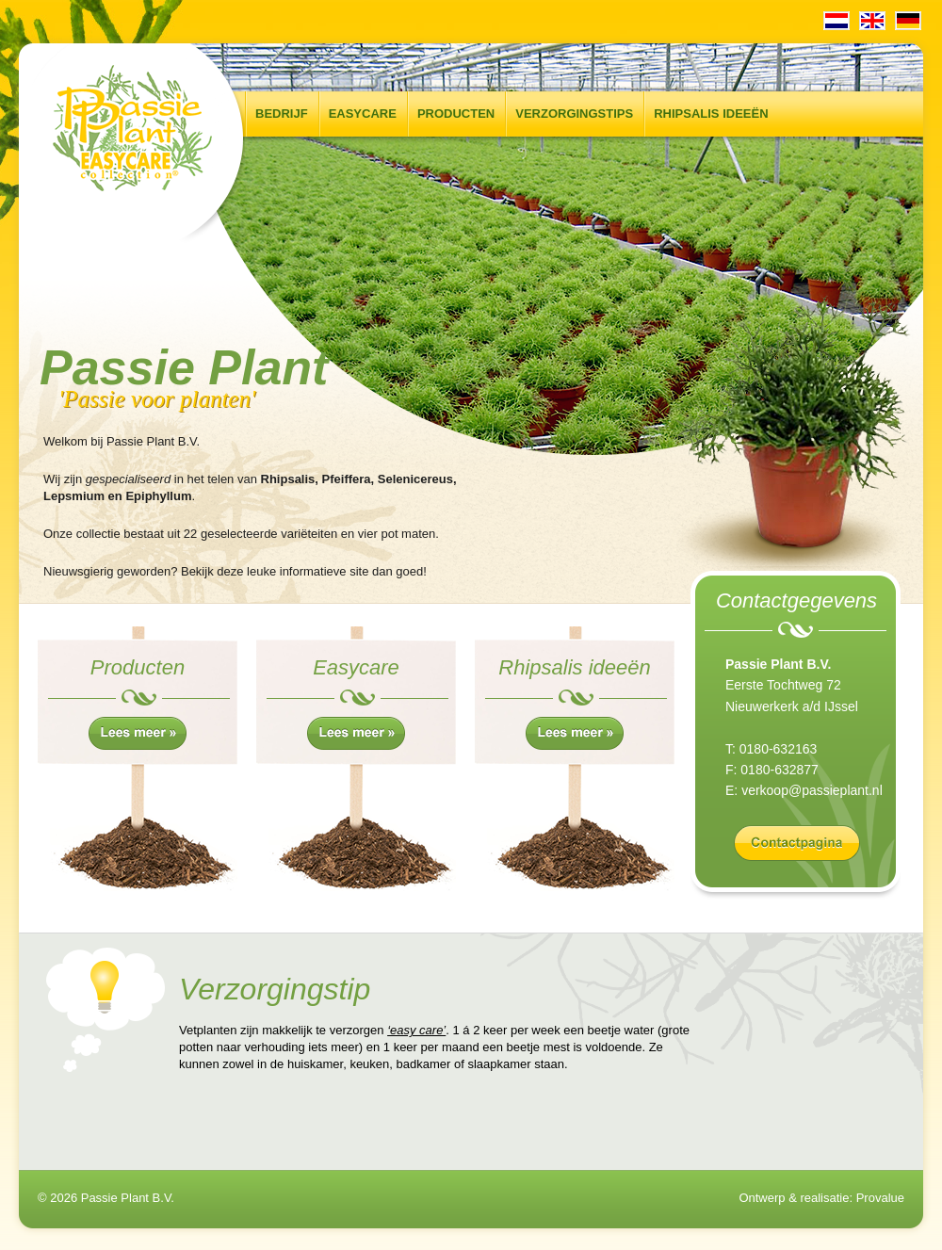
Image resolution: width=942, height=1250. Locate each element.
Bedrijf (281, 113)
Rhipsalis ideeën (711, 113)
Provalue (880, 1198)
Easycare (363, 113)
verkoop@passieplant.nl (812, 790)
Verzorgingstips (574, 113)
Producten (456, 113)
